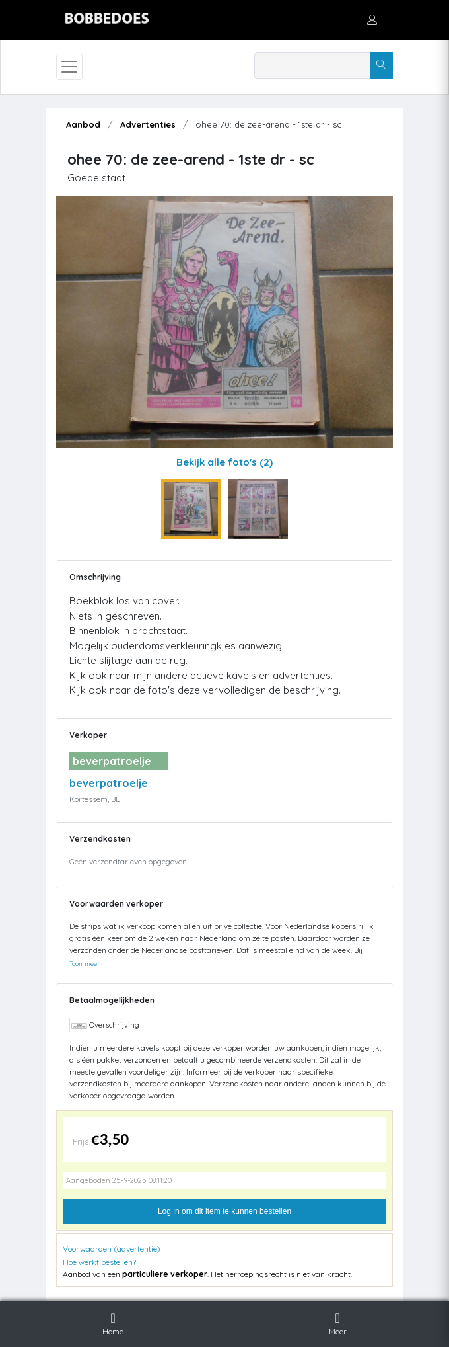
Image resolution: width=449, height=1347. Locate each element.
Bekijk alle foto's (224, 462)
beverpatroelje (108, 783)
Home (112, 1321)
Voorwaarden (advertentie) (111, 1249)
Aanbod (83, 124)
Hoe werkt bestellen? (99, 1262)
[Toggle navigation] (69, 67)
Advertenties (148, 124)
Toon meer (84, 963)
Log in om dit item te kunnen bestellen (224, 1211)
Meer (338, 1321)
